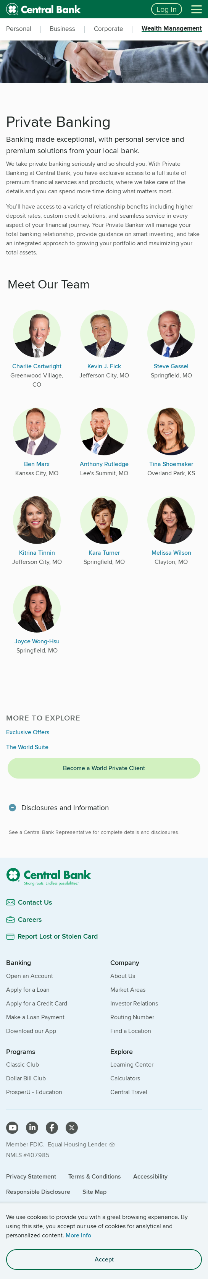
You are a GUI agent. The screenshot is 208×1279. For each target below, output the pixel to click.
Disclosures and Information (65, 807)
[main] (104, 525)
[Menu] (196, 9)
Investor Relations (134, 1003)
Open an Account (29, 975)
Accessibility (150, 1176)
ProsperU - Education (34, 1092)
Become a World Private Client (104, 768)
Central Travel (128, 1092)
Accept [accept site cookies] (104, 1259)
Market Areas (127, 989)
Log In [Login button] (166, 9)
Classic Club (22, 1064)
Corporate (108, 29)
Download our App (31, 1030)
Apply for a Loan (28, 989)
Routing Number (132, 1017)
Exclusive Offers (27, 732)
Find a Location (130, 1030)
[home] (74, 9)
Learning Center (131, 1064)
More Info (78, 1235)
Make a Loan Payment (35, 1017)
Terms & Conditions (94, 1176)
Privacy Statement (31, 1176)
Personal (18, 29)
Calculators (125, 1078)
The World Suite (27, 747)
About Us (122, 975)
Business (62, 29)
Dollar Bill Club (26, 1078)
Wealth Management (172, 28)
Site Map (94, 1191)
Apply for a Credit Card (36, 1003)
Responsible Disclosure (38, 1191)
